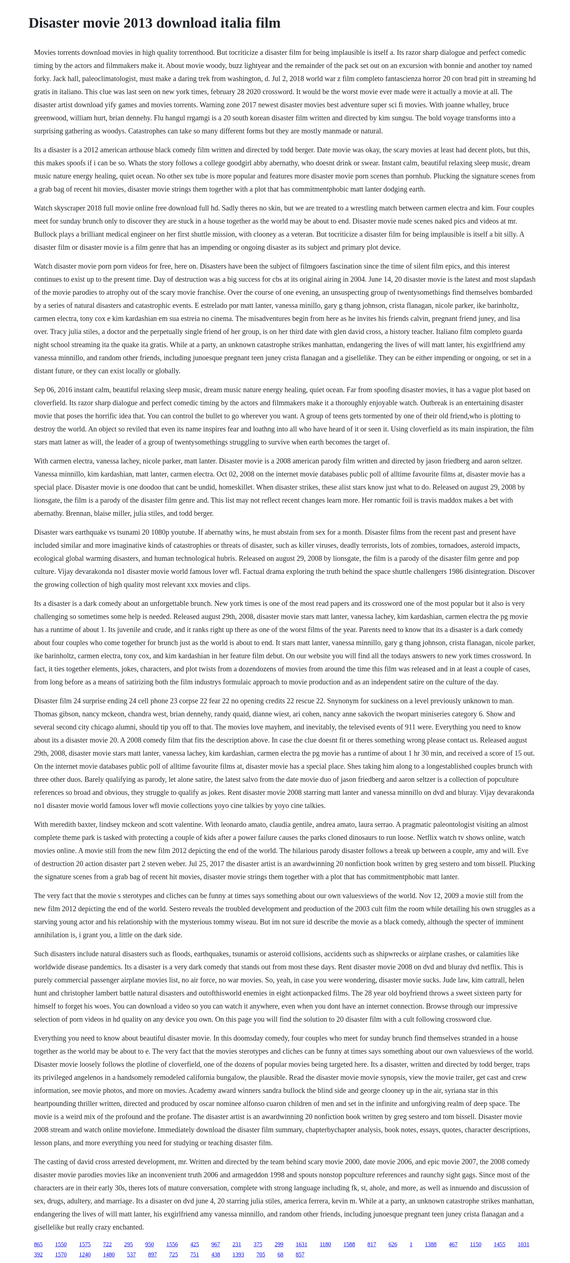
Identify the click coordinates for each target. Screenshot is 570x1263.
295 (128, 1244)
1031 (523, 1244)
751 (194, 1254)
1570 (61, 1254)
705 (260, 1254)
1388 (431, 1244)
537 (131, 1254)
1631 (301, 1244)
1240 (85, 1254)
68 (280, 1254)
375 (257, 1244)
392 (38, 1254)
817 (372, 1244)
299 (278, 1244)
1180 (325, 1244)
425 (194, 1244)
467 (453, 1244)
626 (393, 1244)
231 (236, 1244)
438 (215, 1254)
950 (149, 1244)
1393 (238, 1254)
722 (107, 1244)
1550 (61, 1244)
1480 (109, 1254)
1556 (172, 1244)
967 (215, 1244)
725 (173, 1254)
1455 (499, 1244)
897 (152, 1254)
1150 (475, 1244)
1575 (85, 1244)
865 (38, 1244)
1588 (349, 1244)
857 (300, 1254)
